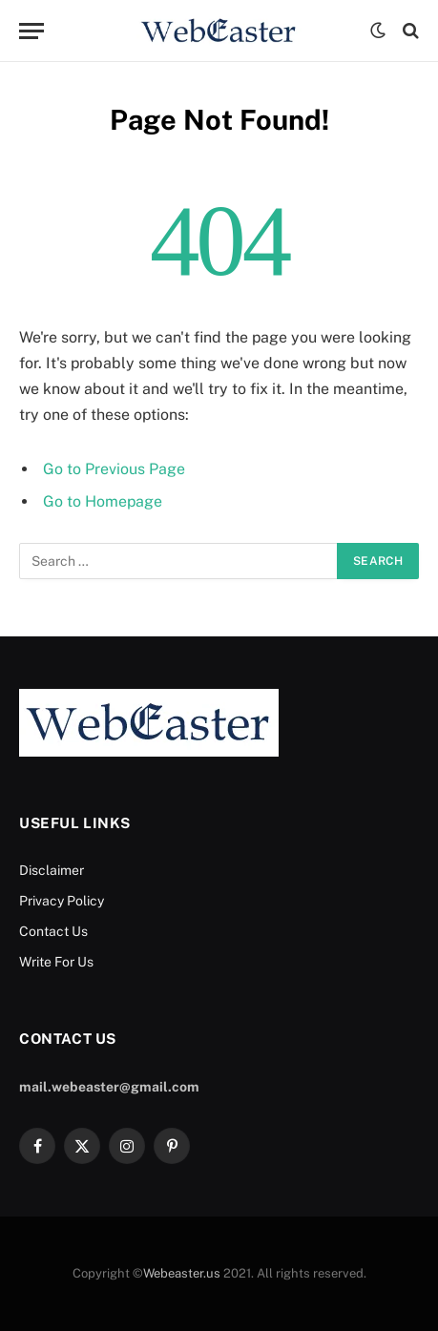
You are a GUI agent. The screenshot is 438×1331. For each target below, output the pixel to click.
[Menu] (31, 31)
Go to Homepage (102, 501)
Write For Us (56, 961)
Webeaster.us (181, 1273)
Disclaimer (51, 870)
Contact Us (53, 931)
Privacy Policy (61, 900)
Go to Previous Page (114, 469)
